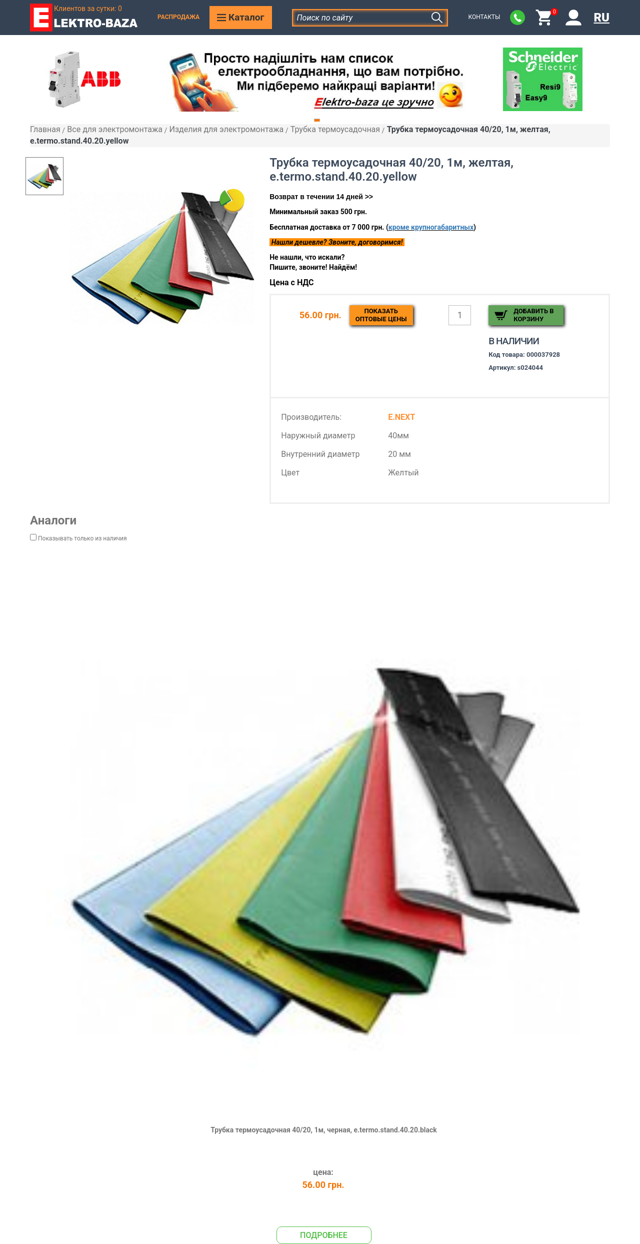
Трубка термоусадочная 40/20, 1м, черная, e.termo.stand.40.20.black (323, 1130)
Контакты (484, 17)
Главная (45, 129)
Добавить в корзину (534, 315)
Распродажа (179, 17)
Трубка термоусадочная (335, 129)
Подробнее (324, 1235)
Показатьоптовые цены (381, 315)
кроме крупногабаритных (431, 227)
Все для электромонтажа (114, 129)
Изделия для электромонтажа (226, 129)
